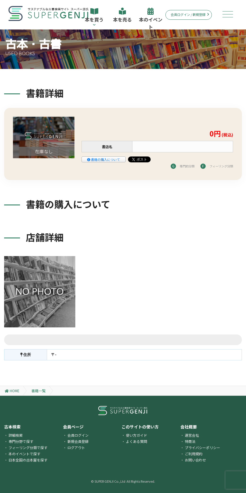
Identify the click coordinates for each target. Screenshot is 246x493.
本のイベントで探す (24, 453)
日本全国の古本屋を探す (28, 459)
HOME (12, 390)
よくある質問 (136, 441)
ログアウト (76, 447)
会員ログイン (78, 435)
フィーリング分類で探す (28, 447)
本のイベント (150, 18)
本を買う (94, 17)
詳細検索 (16, 435)
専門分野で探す (21, 441)
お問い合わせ (195, 459)
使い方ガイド (136, 435)
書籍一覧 (38, 390)
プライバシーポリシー (202, 447)
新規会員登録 (78, 441)
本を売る (122, 15)
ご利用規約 (193, 453)
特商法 (190, 441)
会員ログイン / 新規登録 (190, 14)
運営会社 (192, 435)
